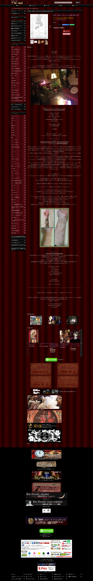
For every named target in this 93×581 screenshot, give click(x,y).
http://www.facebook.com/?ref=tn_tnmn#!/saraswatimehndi (54, 142)
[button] (28, 26)
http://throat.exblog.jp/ (62, 143)
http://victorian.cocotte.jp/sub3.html (54, 253)
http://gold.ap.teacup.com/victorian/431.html (54, 109)
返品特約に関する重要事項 (58, 27)
